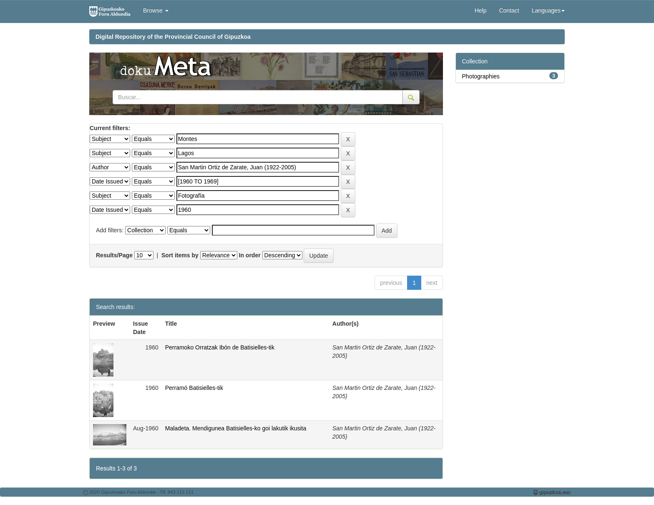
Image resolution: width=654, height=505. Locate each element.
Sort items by (180, 255)
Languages (548, 10)
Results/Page (114, 255)
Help (481, 10)
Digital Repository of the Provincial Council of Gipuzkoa (173, 36)
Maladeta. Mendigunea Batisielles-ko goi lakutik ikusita (236, 428)
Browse (156, 10)
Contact (509, 10)
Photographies (481, 76)
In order (250, 255)
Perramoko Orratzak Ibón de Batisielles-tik (219, 347)
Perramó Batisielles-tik (194, 387)
